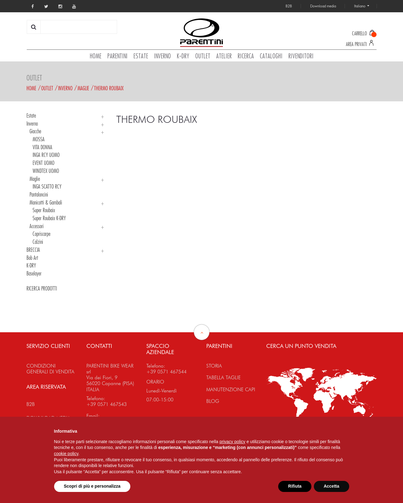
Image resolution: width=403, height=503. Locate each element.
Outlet (47, 88)
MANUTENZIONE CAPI (230, 389)
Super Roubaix (44, 210)
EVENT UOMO (43, 162)
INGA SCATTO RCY (47, 186)
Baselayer (33, 273)
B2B (30, 404)
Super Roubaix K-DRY (49, 218)
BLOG (212, 401)
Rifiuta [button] (295, 486)
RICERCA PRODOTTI (41, 288)
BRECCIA (33, 249)
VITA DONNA (42, 147)
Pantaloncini (39, 194)
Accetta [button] (331, 486)
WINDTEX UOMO (46, 170)
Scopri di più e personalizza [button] (92, 486)
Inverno (65, 88)
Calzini (38, 241)
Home (31, 88)
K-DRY (31, 265)
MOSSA (39, 139)
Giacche (35, 131)
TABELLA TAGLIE (223, 377)
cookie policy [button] (66, 453)
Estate (31, 115)
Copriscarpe (41, 233)
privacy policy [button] (232, 441)
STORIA (214, 366)
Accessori (37, 226)
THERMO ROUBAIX (109, 88)
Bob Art (32, 257)
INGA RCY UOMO (46, 154)
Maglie (83, 88)
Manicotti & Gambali (46, 202)
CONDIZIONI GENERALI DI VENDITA (50, 369)
